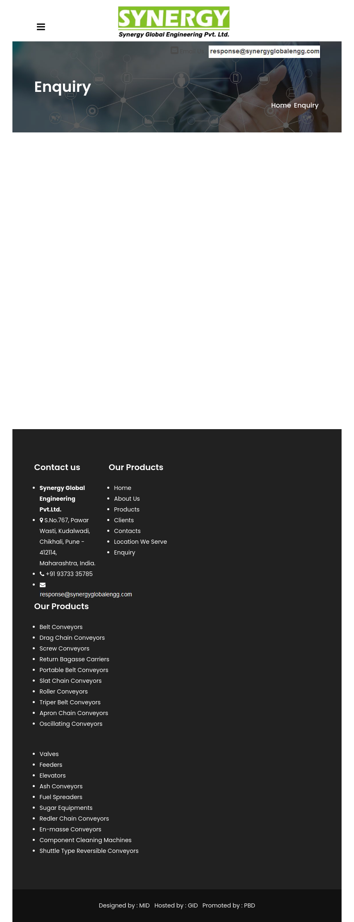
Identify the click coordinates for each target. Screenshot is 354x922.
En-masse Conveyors (70, 829)
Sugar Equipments (66, 808)
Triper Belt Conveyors (70, 702)
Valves (49, 754)
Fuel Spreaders (61, 797)
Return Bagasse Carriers (75, 659)
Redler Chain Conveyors (74, 818)
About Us (127, 499)
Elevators (53, 775)
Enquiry (124, 552)
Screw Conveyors (64, 648)
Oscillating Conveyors (71, 724)
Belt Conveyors (61, 627)
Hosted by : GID (176, 905)
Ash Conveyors (61, 786)
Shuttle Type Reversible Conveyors (89, 851)
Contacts (127, 531)
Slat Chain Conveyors (71, 681)
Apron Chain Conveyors (74, 713)
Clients (124, 520)
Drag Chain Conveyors (72, 638)
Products (127, 509)
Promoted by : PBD (228, 905)
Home (281, 105)
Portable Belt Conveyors (74, 670)
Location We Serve (140, 542)
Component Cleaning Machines (86, 840)
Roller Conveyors (64, 691)
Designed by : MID (125, 905)
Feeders (51, 765)
